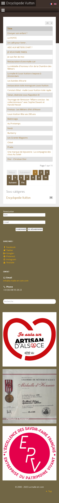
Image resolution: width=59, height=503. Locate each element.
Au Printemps (13, 123)
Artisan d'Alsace (15, 362)
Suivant (13, 182)
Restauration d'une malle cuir (21, 61)
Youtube (8, 262)
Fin (23, 182)
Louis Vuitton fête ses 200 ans (21, 114)
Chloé (10, 142)
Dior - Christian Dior (17, 159)
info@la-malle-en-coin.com (15, 281)
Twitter (8, 250)
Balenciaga (12, 119)
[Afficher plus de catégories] (51, 197)
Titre (9, 28)
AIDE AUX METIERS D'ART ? (19, 47)
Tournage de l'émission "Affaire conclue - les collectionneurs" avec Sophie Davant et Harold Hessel (28, 102)
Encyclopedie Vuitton (18, 198)
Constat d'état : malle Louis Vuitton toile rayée (29, 90)
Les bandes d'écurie (16, 81)
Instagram (9, 259)
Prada (10, 147)
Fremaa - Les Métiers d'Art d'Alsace (23, 109)
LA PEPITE (12, 38)
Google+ (8, 253)
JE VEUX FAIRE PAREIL (17, 52)
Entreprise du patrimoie (20, 476)
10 (45, 177)
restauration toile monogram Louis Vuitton (28, 85)
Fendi (10, 128)
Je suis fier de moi (15, 57)
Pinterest (9, 256)
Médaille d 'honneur (17, 419)
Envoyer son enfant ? (17, 33)
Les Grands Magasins (17, 138)
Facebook (9, 247)
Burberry (11, 133)
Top (48, 491)
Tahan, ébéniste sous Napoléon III (23, 95)
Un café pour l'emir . (17, 43)
